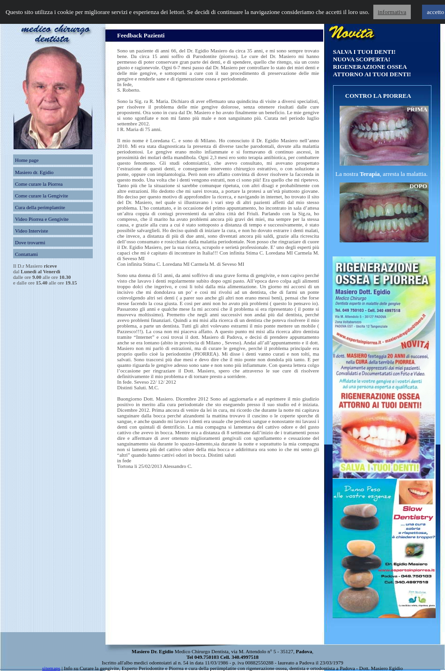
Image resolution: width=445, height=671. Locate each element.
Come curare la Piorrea (39, 184)
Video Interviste (31, 230)
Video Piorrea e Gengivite (42, 219)
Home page (26, 160)
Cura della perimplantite (40, 207)
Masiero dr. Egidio (34, 172)
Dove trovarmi (30, 242)
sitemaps (51, 668)
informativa (392, 11)
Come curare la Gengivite (41, 195)
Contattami (26, 254)
